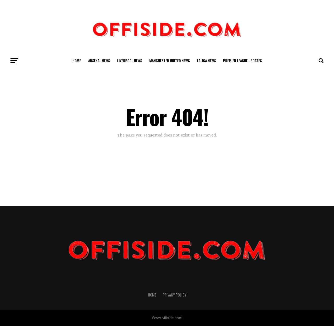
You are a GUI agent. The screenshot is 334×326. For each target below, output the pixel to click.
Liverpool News (129, 60)
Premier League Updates (242, 60)
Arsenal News (99, 60)
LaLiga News (206, 60)
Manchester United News (169, 60)
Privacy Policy (174, 295)
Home (77, 60)
